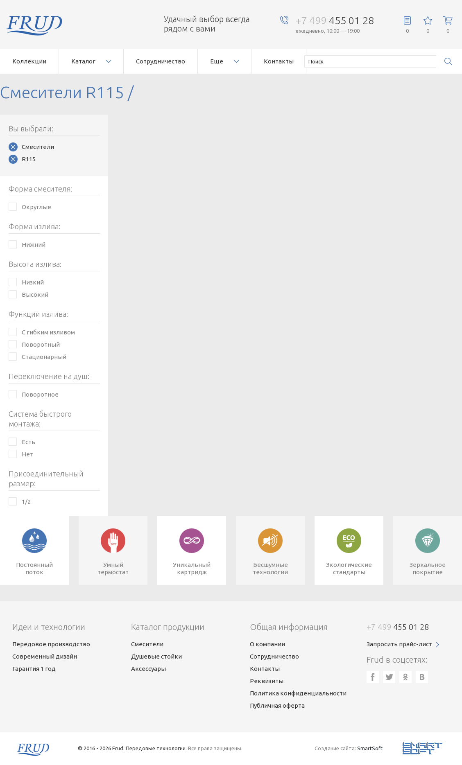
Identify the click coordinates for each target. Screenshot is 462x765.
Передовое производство (51, 644)
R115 (29, 159)
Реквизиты (266, 680)
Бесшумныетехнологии (270, 568)
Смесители (38, 146)
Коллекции (29, 61)
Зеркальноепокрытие (428, 568)
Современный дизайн (44, 656)
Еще (216, 61)
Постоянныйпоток (34, 568)
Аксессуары (148, 668)
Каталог (83, 61)
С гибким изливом (48, 332)
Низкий (33, 282)
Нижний (33, 244)
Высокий (35, 294)
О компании (267, 644)
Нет (27, 454)
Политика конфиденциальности (298, 693)
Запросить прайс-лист (399, 644)
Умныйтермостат (113, 568)
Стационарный (44, 356)
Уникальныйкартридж (192, 568)
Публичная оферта (277, 705)
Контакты (279, 61)
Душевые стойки (156, 656)
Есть (28, 441)
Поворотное (40, 394)
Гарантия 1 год (34, 668)
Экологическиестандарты (349, 568)
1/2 (26, 501)
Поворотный (41, 344)
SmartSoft (370, 748)
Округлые (36, 206)
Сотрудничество (160, 61)
